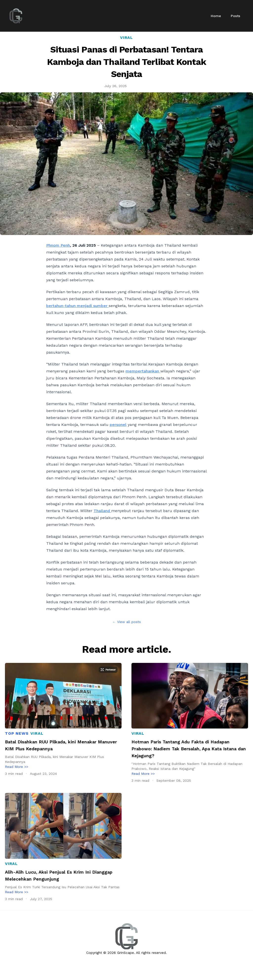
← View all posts (126, 622)
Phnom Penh (58, 245)
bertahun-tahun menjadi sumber (77, 305)
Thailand (102, 510)
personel (118, 424)
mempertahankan (143, 371)
